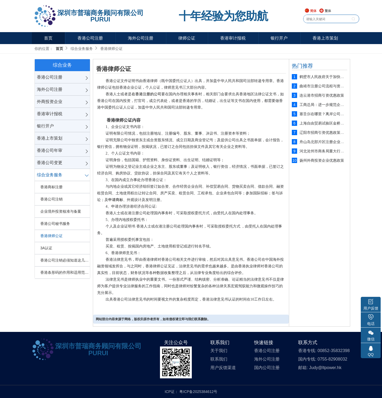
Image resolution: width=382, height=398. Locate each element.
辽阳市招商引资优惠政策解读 (323, 132)
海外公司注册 (140, 38)
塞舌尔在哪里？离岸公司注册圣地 (327, 114)
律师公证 (186, 38)
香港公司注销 (51, 199)
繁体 (325, 11)
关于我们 (218, 350)
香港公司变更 (49, 162)
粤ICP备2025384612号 (198, 392)
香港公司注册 (90, 38)
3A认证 (46, 248)
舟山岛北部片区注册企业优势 (323, 142)
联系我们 (218, 359)
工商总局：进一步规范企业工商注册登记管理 (336, 104)
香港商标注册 (51, 187)
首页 (48, 38)
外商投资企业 (49, 101)
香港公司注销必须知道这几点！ (65, 260)
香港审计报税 (233, 38)
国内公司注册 (267, 367)
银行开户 (279, 38)
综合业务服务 (49, 175)
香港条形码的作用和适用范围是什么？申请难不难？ (65, 272)
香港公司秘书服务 (55, 223)
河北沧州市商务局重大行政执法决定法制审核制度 (340, 151)
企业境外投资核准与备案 (60, 211)
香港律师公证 (51, 236)
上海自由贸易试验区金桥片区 (323, 123)
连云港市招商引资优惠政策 (321, 95)
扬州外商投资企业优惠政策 (321, 160)
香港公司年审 (49, 150)
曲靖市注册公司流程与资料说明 (325, 86)
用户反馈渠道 (223, 367)
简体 (310, 11)
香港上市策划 (325, 38)
